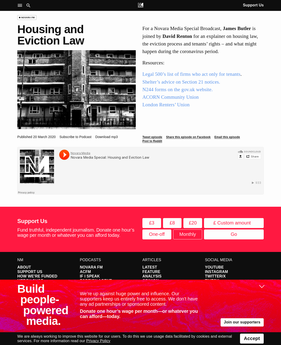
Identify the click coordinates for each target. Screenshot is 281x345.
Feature (151, 272)
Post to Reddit (152, 141)
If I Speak (90, 276)
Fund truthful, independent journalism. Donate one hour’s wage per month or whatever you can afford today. (75, 232)
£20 (193, 222)
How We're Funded (37, 276)
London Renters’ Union (166, 104)
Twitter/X (215, 276)
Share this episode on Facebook (188, 137)
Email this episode (227, 137)
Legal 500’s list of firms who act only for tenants (191, 74)
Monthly (187, 234)
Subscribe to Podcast (75, 137)
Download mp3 (106, 137)
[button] (21, 5)
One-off (157, 234)
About (24, 267)
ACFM (85, 272)
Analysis (152, 276)
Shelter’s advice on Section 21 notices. (181, 82)
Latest (149, 267)
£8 (172, 222)
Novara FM (91, 267)
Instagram (216, 272)
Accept (252, 338)
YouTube (214, 267)
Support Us (253, 5)
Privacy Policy (98, 341)
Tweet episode (152, 137)
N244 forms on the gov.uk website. (177, 89)
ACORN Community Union (170, 97)
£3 (151, 222)
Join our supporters (242, 322)
